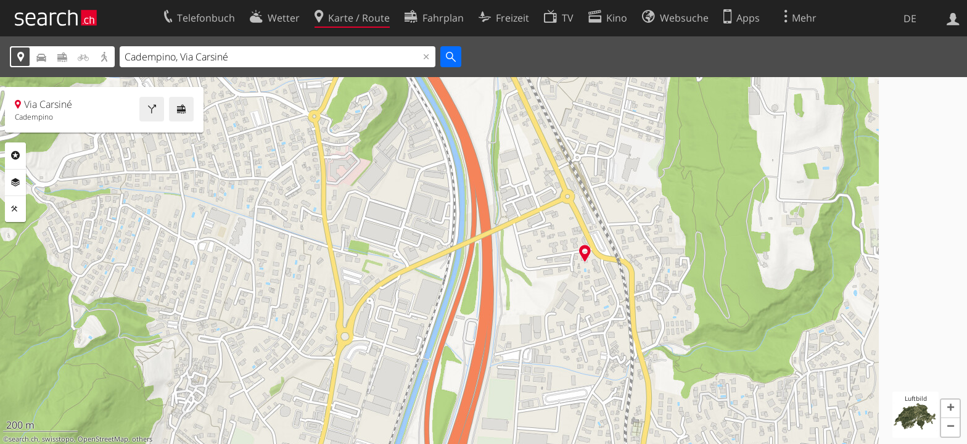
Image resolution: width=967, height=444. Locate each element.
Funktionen (15, 209)
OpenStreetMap (103, 439)
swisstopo (58, 439)
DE (909, 18)
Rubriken (15, 155)
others (142, 439)
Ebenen (15, 182)
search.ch (23, 439)
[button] (950, 409)
